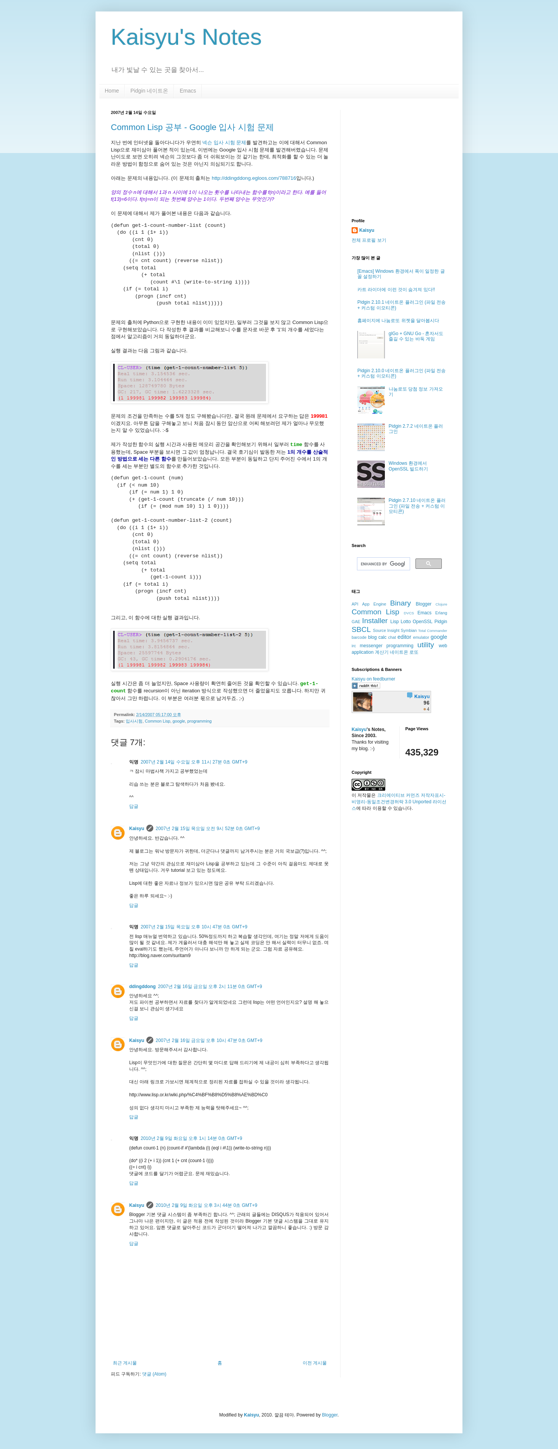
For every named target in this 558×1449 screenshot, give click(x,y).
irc (354, 645)
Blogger (423, 604)
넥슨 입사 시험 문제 (224, 142)
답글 (133, 806)
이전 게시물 (315, 1363)
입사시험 (134, 721)
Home (112, 91)
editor (404, 637)
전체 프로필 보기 (369, 240)
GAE (356, 621)
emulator (421, 637)
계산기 (382, 652)
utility (425, 645)
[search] (383, 563)
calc (382, 637)
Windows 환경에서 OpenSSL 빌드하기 (408, 466)
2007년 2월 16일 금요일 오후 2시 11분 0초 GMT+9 (210, 986)
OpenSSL (423, 621)
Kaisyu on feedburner (373, 679)
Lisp (394, 621)
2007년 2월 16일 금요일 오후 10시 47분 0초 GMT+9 (209, 1040)
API (355, 604)
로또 (413, 652)
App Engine (374, 604)
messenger (371, 645)
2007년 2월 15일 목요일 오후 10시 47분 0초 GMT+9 (194, 927)
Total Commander (432, 630)
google (179, 721)
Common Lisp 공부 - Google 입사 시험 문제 (192, 127)
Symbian (409, 630)
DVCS (409, 613)
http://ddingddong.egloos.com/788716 (254, 178)
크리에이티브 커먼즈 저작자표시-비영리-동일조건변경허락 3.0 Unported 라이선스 (399, 802)
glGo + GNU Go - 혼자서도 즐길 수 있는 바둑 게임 (416, 336)
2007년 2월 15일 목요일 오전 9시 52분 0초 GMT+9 (208, 828)
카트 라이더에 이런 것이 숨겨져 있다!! (396, 289)
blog (372, 637)
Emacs (188, 91)
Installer (375, 621)
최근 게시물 (125, 1363)
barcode (359, 637)
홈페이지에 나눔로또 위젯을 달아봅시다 (398, 320)
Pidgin (441, 621)
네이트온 (399, 652)
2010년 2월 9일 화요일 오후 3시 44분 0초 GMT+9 (206, 1205)
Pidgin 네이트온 (149, 91)
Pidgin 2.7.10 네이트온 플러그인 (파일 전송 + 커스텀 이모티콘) (417, 506)
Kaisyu (136, 828)
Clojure (441, 604)
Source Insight (386, 630)
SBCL (361, 629)
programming (199, 721)
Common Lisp (157, 721)
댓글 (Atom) (154, 1374)
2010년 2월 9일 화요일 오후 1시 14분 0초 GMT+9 (191, 1138)
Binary (400, 603)
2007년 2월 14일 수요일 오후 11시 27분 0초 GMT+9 (194, 762)
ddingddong (142, 986)
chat (392, 637)
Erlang (441, 613)
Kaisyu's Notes (186, 37)
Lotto (406, 621)
